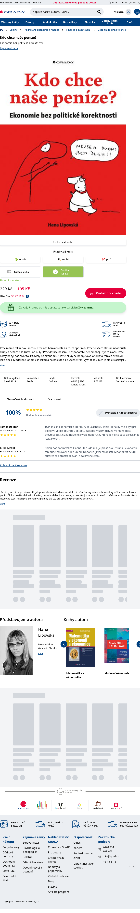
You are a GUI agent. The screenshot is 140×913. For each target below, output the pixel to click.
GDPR (77, 858)
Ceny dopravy (11, 847)
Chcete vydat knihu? (56, 859)
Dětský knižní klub (110, 22)
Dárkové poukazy (8, 854)
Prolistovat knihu (63, 242)
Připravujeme (6, 2)
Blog (51, 881)
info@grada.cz (108, 856)
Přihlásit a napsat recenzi (118, 413)
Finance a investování (78, 29)
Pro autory (54, 852)
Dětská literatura (33, 862)
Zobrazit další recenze (13, 465)
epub (20, 259)
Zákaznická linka (9, 878)
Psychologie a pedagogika (31, 850)
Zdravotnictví (31, 842)
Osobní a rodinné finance (112, 29)
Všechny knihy (10, 22)
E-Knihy (30, 22)
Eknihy (13, 29)
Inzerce (52, 886)
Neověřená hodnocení (20, 400)
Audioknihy (50, 22)
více (2, 365)
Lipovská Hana (9, 48)
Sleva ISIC (9, 871)
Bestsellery (70, 22)
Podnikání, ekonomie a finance (42, 29)
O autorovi (54, 399)
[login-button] (122, 12)
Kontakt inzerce (83, 853)
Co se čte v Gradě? (59, 847)
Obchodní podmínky (9, 863)
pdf (106, 259)
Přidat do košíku (106, 293)
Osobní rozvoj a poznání (32, 869)
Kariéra (78, 848)
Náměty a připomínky (55, 869)
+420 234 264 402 (106, 849)
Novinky (90, 22)
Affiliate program (58, 892)
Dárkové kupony (22, 2)
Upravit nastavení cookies (84, 865)
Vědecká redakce (58, 876)
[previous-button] (63, 644)
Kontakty (37, 2)
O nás (130, 22)
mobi (63, 259)
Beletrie (27, 857)
